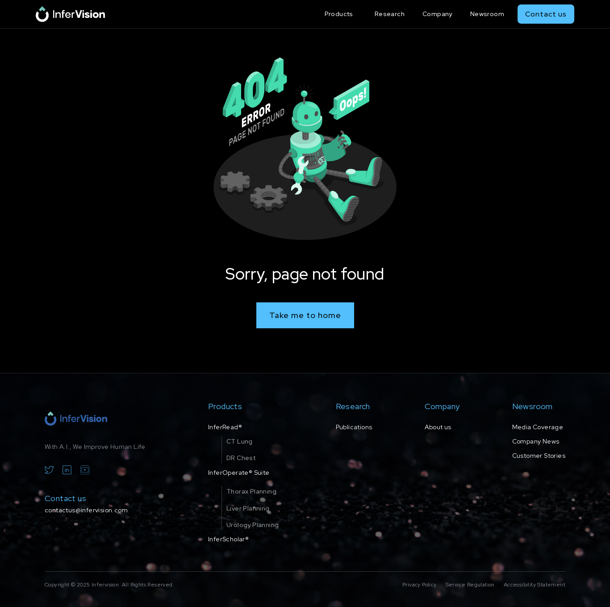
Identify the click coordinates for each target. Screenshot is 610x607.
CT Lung (239, 441)
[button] (341, 14)
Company (437, 14)
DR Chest (240, 458)
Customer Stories (538, 456)
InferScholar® (228, 539)
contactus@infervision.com (86, 510)
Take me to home (305, 315)
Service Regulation (470, 584)
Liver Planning (248, 508)
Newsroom (487, 14)
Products (339, 14)
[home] (70, 14)
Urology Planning (252, 525)
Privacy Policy (419, 584)
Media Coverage (538, 427)
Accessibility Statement (534, 584)
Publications (354, 427)
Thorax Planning (251, 491)
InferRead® (225, 427)
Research (390, 14)
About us (438, 427)
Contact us (546, 14)
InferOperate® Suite (239, 473)
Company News (536, 441)
